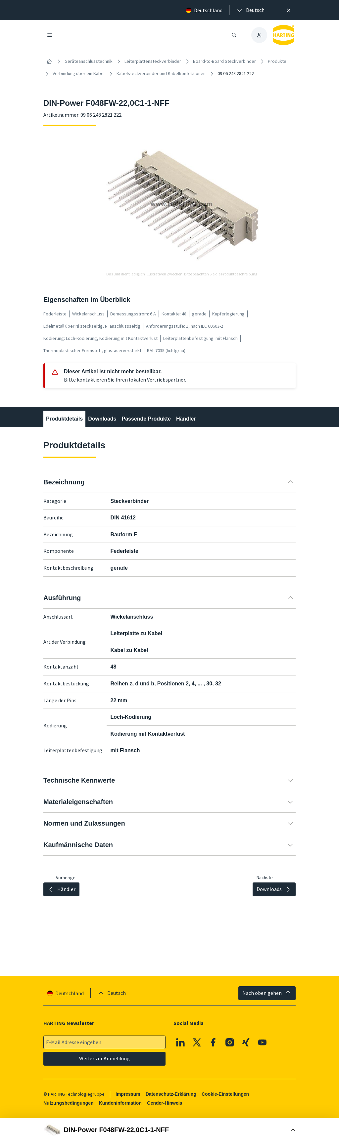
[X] (197, 1042)
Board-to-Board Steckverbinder (224, 61)
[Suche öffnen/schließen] (234, 35)
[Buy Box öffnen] (169, 1130)
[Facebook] (213, 1042)
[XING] (246, 1042)
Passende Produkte (146, 419)
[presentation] (250, 10)
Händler (186, 419)
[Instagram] (230, 1042)
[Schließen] (289, 10)
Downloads (102, 419)
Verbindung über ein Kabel (79, 73)
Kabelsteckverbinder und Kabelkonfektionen (161, 73)
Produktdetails (64, 419)
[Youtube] (262, 1042)
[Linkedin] (180, 1042)
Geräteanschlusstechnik (89, 61)
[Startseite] (49, 61)
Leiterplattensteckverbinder (152, 61)
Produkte (277, 61)
